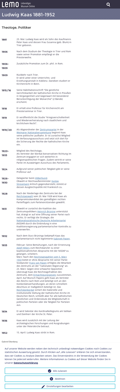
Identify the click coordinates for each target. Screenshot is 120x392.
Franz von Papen (38, 262)
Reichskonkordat (25, 289)
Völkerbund (41, 178)
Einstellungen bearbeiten (60, 386)
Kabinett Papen (62, 238)
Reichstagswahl (25, 196)
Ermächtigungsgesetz (44, 274)
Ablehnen (60, 378)
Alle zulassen (60, 370)
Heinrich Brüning (46, 211)
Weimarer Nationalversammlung (34, 132)
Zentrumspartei (48, 129)
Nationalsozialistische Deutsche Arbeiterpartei (41, 220)
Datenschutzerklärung (26, 362)
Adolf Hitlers (23, 247)
